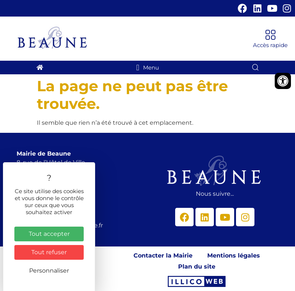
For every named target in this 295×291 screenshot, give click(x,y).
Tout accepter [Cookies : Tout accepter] (49, 233)
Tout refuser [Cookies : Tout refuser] (49, 252)
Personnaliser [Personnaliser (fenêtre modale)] (49, 270)
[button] (270, 39)
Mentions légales (233, 255)
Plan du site (196, 266)
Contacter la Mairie (162, 255)
